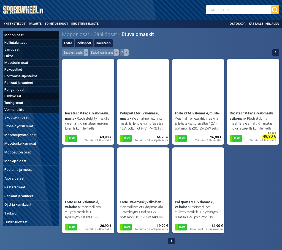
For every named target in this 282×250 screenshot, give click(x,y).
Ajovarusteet (14, 178)
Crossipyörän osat (18, 126)
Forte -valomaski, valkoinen (140, 202)
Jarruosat (12, 49)
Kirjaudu (272, 24)
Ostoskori (238, 24)
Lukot (8, 56)
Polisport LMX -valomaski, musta (139, 115)
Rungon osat (14, 90)
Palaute (35, 24)
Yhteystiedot (15, 24)
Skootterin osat (16, 117)
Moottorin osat (16, 63)
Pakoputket (13, 70)
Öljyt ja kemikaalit (17, 205)
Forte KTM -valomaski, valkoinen (82, 204)
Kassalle (256, 24)
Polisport (84, 43)
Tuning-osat (13, 103)
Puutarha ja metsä (18, 170)
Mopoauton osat (17, 152)
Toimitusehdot (56, 24)
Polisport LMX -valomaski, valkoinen (194, 204)
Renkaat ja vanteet (18, 83)
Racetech (103, 43)
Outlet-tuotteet (16, 222)
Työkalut (11, 213)
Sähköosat (12, 96)
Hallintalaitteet (15, 43)
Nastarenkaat (14, 187)
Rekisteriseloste (85, 24)
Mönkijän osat (15, 161)
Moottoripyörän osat (20, 135)
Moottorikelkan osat (20, 143)
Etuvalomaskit (138, 34)
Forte (68, 43)
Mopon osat (14, 35)
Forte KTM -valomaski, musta (197, 113)
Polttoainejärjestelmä (20, 76)
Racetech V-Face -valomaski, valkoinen (251, 115)
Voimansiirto (14, 110)
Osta (72, 138)
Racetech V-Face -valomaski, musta (87, 115)
